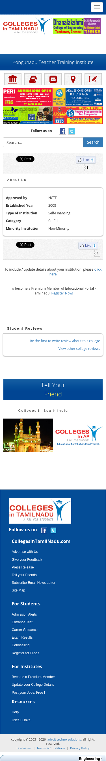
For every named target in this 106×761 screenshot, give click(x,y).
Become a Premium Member (33, 677)
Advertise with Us (25, 552)
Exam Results (22, 637)
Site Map (18, 590)
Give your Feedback (27, 560)
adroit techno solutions (64, 739)
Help (15, 712)
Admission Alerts (24, 614)
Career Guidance (25, 630)
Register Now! (62, 293)
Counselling (21, 645)
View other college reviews (79, 348)
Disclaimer (24, 748)
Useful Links (21, 720)
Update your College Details (33, 685)
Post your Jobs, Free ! (28, 693)
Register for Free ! (25, 653)
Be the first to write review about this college (65, 340)
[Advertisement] (53, 44)
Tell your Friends (24, 575)
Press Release (23, 567)
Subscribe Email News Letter (33, 583)
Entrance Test (22, 622)
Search (93, 142)
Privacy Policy (80, 748)
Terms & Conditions (51, 748)
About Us (17, 180)
